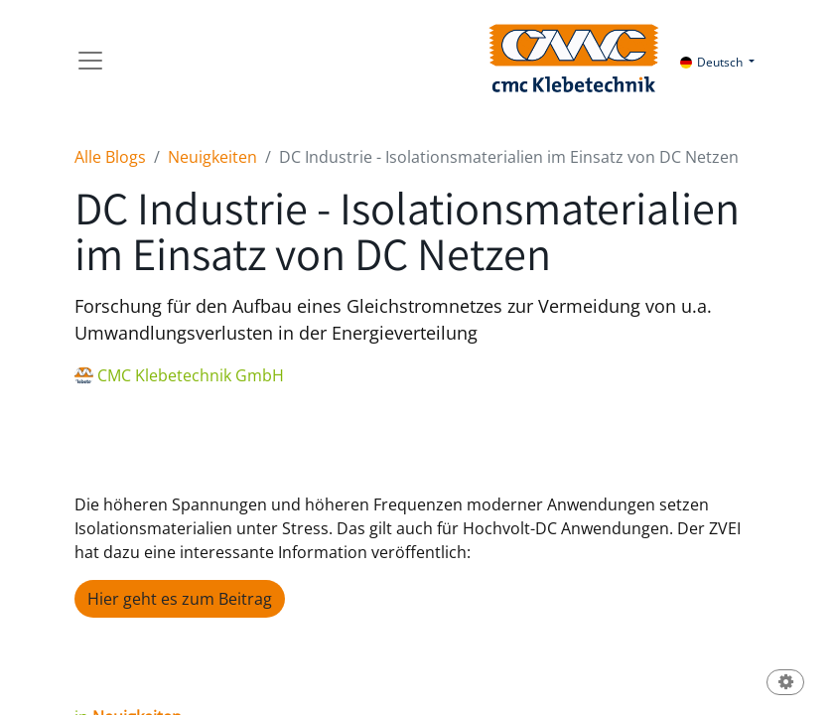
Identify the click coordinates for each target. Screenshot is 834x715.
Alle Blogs (110, 157)
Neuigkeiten (212, 157)
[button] (785, 683)
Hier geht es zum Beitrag (179, 599)
